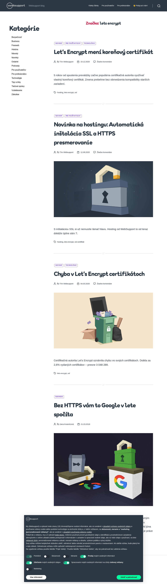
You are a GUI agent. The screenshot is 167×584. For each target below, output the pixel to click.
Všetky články (94, 6)
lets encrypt (69, 101)
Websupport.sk (16, 581)
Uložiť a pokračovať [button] (129, 577)
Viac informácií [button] (36, 577)
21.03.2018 (86, 442)
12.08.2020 (86, 161)
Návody (15, 53)
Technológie (17, 78)
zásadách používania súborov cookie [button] (77, 532)
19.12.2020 (86, 71)
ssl (76, 101)
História (15, 49)
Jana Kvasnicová (67, 442)
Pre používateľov (108, 6)
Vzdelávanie (17, 90)
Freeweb (15, 45)
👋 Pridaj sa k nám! (140, 6)
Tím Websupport (67, 71)
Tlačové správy (18, 86)
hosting (60, 101)
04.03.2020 (86, 302)
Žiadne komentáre (105, 71)
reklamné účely (32, 540)
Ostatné (15, 62)
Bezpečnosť (17, 37)
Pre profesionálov (123, 6)
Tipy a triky (16, 82)
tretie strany (59, 535)
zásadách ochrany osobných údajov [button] (117, 526)
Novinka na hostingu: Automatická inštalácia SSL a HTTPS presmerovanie (102, 142)
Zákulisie (15, 94)
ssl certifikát (80, 251)
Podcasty (16, 66)
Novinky (15, 58)
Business (15, 41)
